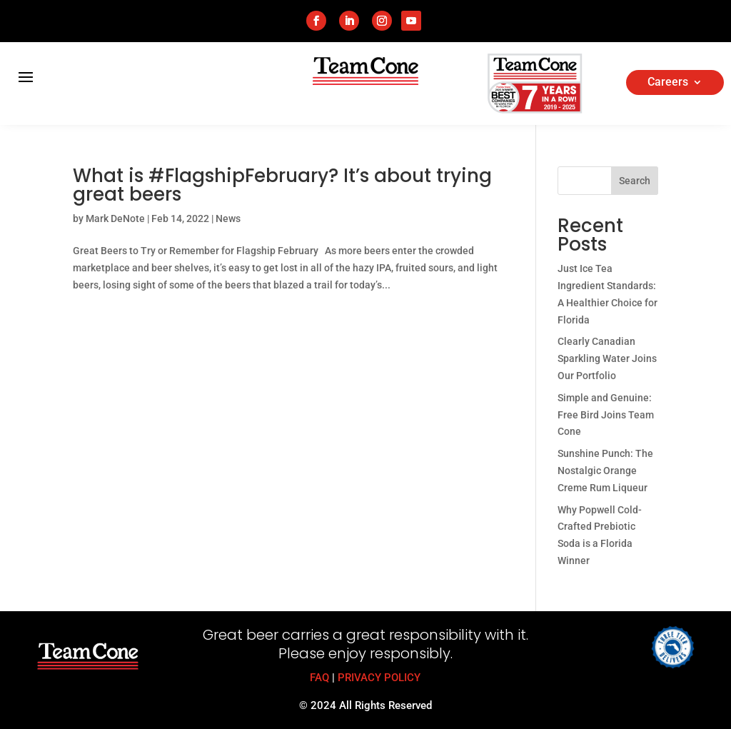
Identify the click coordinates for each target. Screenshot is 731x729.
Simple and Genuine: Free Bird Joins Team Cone (606, 415)
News (228, 218)
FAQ (319, 677)
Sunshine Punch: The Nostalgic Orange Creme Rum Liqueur (605, 470)
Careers (667, 83)
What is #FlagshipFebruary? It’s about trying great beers (282, 185)
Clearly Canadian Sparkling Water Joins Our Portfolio (607, 358)
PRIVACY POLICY (379, 677)
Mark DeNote (115, 218)
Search (634, 180)
